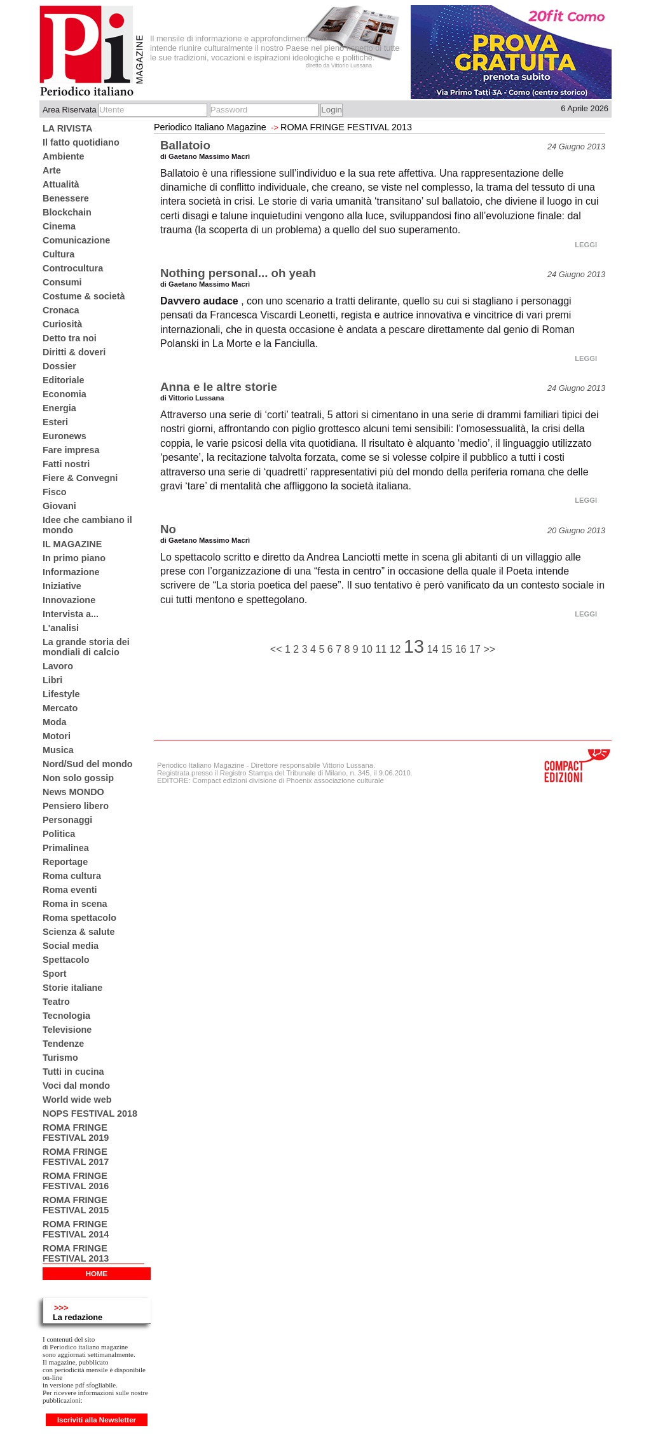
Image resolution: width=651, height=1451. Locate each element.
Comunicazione (76, 240)
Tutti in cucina (73, 1071)
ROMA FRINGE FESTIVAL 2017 (76, 1157)
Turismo (60, 1057)
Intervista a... (71, 614)
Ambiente (64, 156)
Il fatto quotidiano (81, 142)
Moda (55, 722)
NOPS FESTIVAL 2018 (90, 1113)
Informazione (71, 572)
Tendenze (63, 1044)
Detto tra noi (70, 338)
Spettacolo (66, 960)
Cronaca (61, 310)
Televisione (67, 1030)
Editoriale (64, 380)
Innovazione (69, 600)
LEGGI (586, 245)
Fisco (55, 492)
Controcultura (73, 268)
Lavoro (58, 666)
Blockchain (67, 212)
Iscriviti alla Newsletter (96, 1420)
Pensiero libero (76, 806)
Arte (52, 170)
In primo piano (74, 558)
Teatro (56, 1002)
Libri (52, 680)
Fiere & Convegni (80, 478)
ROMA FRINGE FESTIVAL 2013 (76, 1253)
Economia (64, 394)
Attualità (61, 184)
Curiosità (62, 324)
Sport (55, 974)
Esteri (55, 422)
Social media (71, 946)
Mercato (60, 708)
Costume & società (84, 296)
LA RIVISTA (67, 128)
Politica (59, 834)
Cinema (59, 226)
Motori (57, 736)
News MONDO (73, 792)
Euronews (64, 436)
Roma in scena (75, 904)
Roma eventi (70, 890)
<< (277, 649)
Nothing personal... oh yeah (238, 273)
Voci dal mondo (76, 1085)
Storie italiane (72, 988)
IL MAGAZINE (72, 544)
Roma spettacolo (79, 918)
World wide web (77, 1099)
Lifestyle (61, 694)
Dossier (59, 366)
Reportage (65, 862)
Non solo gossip (78, 778)
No (168, 529)
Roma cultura (72, 876)
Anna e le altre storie (218, 386)
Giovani (59, 506)
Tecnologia (66, 1016)
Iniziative (62, 586)
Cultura (58, 254)
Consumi (62, 282)
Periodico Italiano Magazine (210, 127)
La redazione (77, 1317)
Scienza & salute (79, 932)
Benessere (66, 198)
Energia (59, 408)
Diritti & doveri (74, 352)
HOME (97, 1273)
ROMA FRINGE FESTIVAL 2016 (76, 1181)
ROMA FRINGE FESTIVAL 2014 (76, 1229)
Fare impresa (71, 450)
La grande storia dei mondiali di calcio (86, 647)
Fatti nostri (66, 464)
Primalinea (66, 848)
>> (489, 649)
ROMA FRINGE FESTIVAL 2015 (76, 1205)
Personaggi (67, 820)
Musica (58, 750)
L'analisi (61, 628)
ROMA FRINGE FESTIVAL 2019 (76, 1132)
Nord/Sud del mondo (88, 764)
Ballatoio (185, 145)
